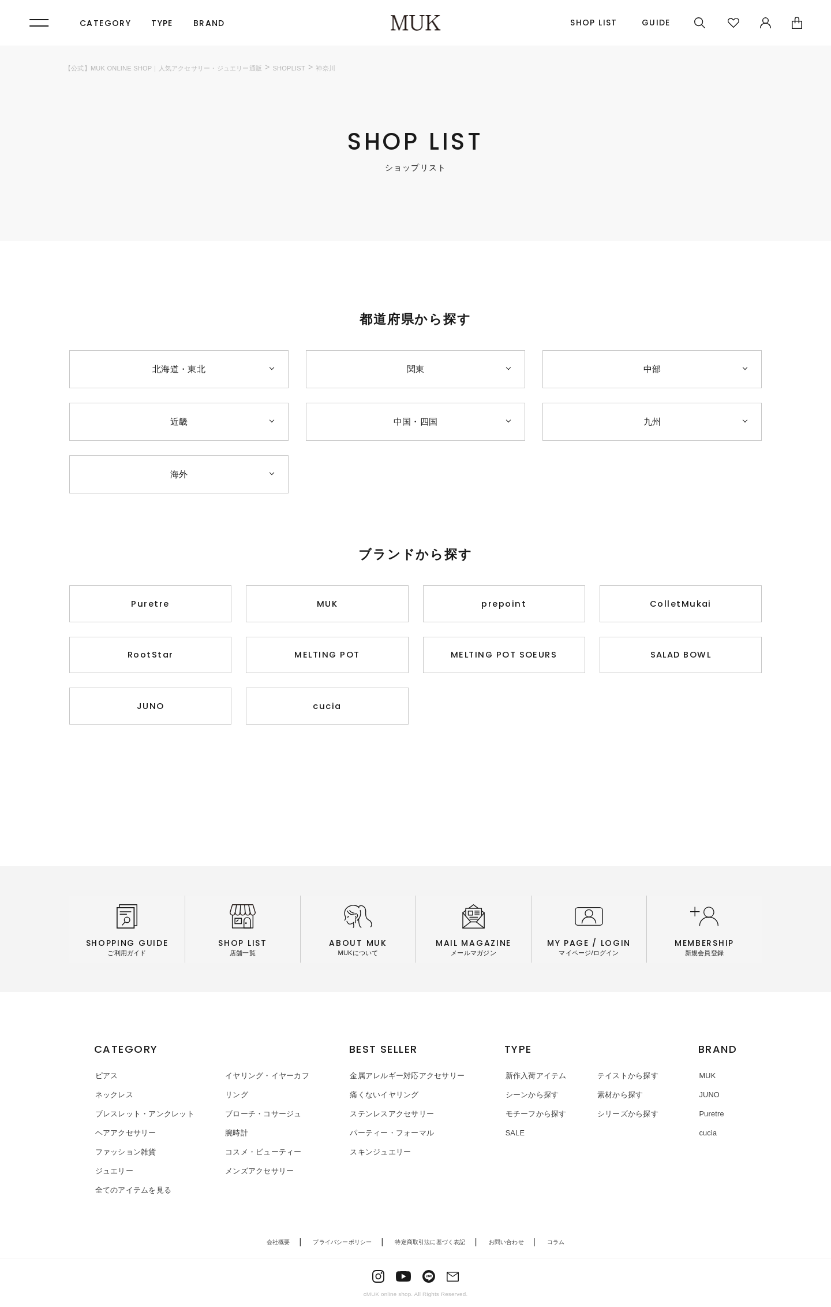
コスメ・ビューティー (260, 1154)
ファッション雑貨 (124, 1154)
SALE (515, 1135)
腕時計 (233, 1135)
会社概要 (278, 1244)
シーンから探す (532, 1097)
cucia (327, 709)
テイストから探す (625, 1079)
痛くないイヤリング (383, 1097)
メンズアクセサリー (256, 1172)
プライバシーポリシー (342, 1244)
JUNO (150, 709)
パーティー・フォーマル (391, 1135)
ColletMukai (680, 604)
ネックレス (113, 1097)
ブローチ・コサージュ (260, 1116)
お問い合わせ (506, 1244)
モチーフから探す (535, 1116)
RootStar (150, 657)
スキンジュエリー (379, 1154)
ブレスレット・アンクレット (143, 1116)
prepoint (503, 604)
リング (233, 1097)
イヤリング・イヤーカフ (264, 1079)
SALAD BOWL (680, 657)
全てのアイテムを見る (132, 1191)
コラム (556, 1244)
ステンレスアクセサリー (391, 1116)
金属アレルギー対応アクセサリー (406, 1079)
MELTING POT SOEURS (504, 657)
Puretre (150, 604)
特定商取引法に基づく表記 (430, 1244)
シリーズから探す (625, 1116)
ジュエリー (113, 1172)
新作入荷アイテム (535, 1079)
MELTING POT (327, 657)
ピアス (105, 1079)
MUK (327, 604)
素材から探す (618, 1097)
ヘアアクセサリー (124, 1135)
